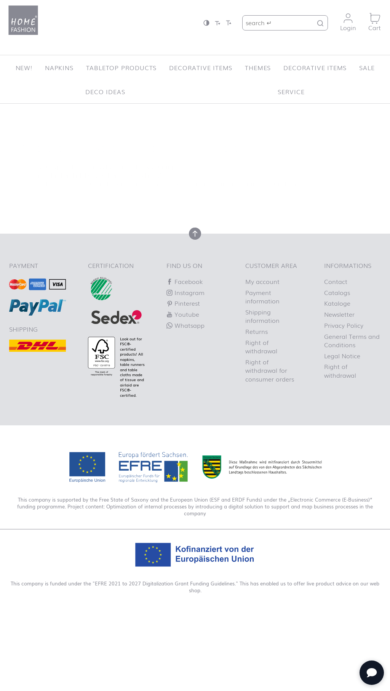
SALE (366, 67)
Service (291, 91)
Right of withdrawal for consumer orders (269, 370)
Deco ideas (105, 91)
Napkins (59, 67)
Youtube (182, 314)
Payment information (262, 296)
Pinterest (183, 303)
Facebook (184, 281)
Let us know (143, 175)
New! (24, 67)
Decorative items (200, 67)
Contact (335, 281)
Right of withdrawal (261, 346)
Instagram (185, 292)
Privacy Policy (343, 325)
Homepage (298, 183)
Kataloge (337, 303)
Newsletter (339, 314)
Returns (256, 331)
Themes (258, 67)
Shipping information (262, 316)
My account (262, 281)
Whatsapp (185, 325)
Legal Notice (342, 355)
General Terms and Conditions (352, 340)
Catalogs (337, 292)
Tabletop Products (121, 67)
